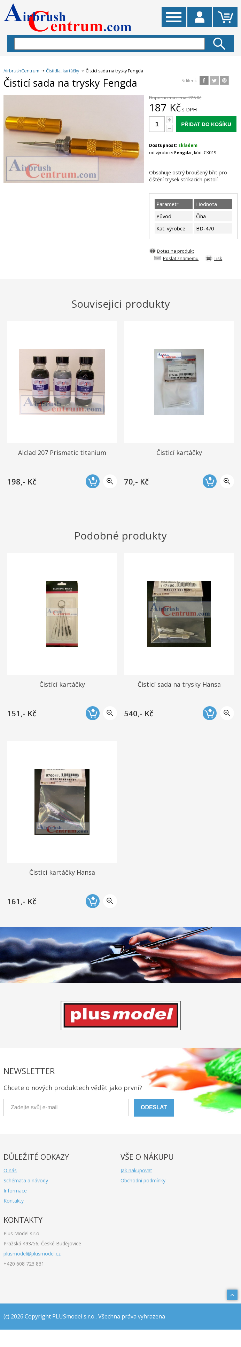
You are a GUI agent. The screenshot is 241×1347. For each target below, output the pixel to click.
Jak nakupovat (136, 1170)
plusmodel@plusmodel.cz (32, 1253)
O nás (10, 1170)
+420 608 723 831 (23, 1263)
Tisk (218, 258)
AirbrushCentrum (21, 71)
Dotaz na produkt (175, 251)
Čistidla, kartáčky (62, 71)
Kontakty (13, 1200)
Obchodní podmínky (142, 1180)
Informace (15, 1190)
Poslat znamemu (181, 258)
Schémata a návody (25, 1180)
